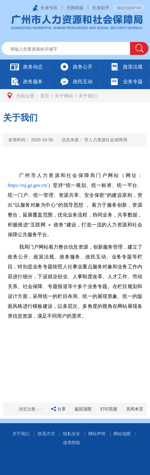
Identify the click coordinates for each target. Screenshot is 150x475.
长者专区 (49, 7)
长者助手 (100, 7)
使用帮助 (71, 442)
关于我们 (87, 95)
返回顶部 (83, 409)
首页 (44, 95)
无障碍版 (75, 7)
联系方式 (46, 433)
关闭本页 (134, 409)
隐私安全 (71, 433)
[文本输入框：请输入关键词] (71, 49)
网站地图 (122, 433)
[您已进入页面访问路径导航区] (75, 95)
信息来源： (94, 139)
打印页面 (108, 409)
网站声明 (96, 433)
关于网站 (64, 95)
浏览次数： (30, 409)
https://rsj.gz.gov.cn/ (28, 185)
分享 (61, 409)
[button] (139, 48)
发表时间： (30, 139)
